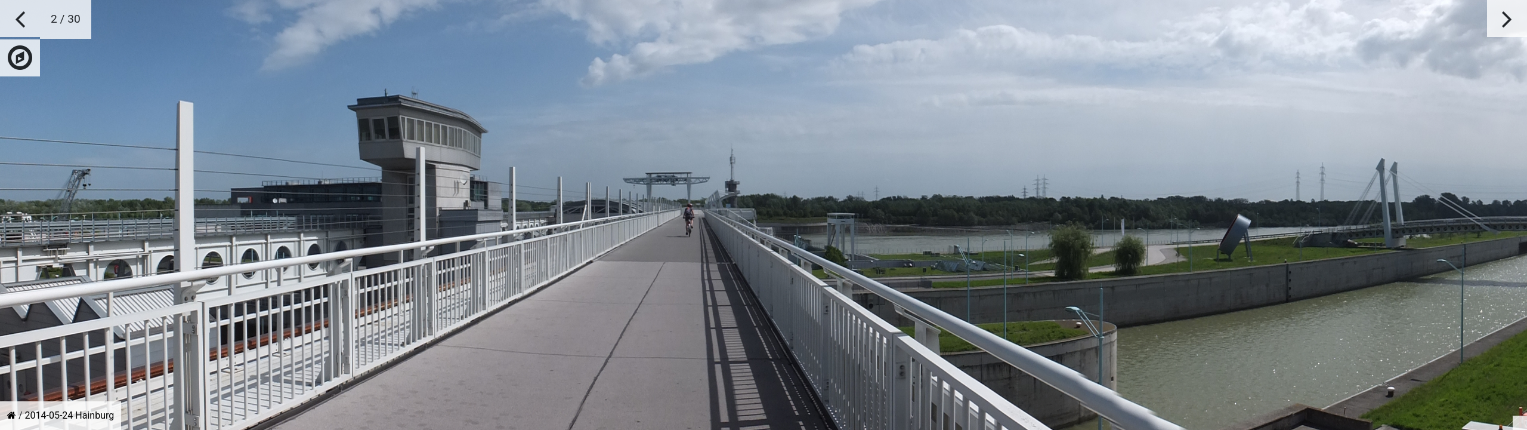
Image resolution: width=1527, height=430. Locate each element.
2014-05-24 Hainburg (70, 415)
